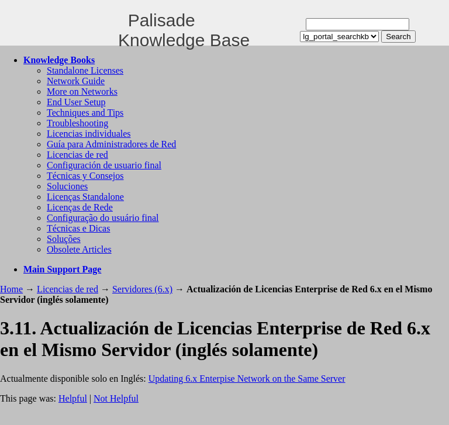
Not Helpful (116, 398)
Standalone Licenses (85, 70)
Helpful (72, 398)
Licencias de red (77, 155)
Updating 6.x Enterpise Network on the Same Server (247, 378)
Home (11, 289)
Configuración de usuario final (104, 165)
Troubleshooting (77, 123)
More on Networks (82, 91)
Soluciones (67, 186)
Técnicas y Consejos (85, 176)
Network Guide (76, 81)
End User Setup (76, 102)
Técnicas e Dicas (78, 228)
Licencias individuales (89, 134)
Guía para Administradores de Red (111, 144)
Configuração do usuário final (103, 218)
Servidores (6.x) (142, 289)
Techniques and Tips (85, 113)
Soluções (64, 239)
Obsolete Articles (79, 249)
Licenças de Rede (80, 207)
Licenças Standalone (85, 197)
